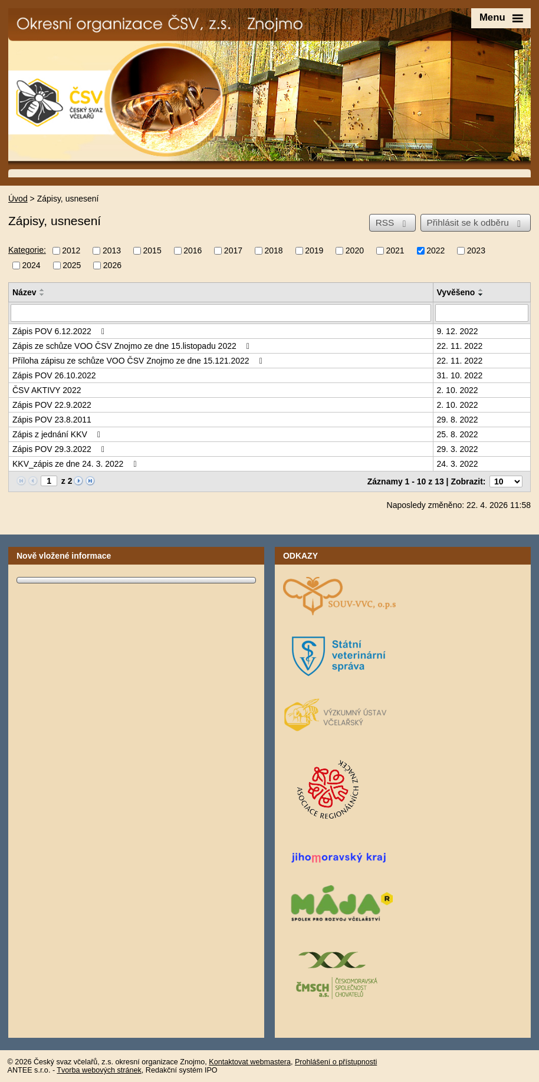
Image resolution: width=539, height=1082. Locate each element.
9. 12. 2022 (457, 331)
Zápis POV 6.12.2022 (60, 331)
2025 (72, 265)
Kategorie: (27, 250)
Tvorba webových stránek (99, 1070)
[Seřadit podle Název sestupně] (42, 294)
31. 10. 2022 (460, 375)
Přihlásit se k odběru (475, 222)
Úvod (18, 198)
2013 (112, 251)
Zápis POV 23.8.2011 (51, 419)
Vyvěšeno (456, 292)
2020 (355, 251)
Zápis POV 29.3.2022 (60, 449)
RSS (393, 222)
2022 (435, 251)
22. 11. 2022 (460, 346)
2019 (314, 251)
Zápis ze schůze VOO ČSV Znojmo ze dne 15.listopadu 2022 (132, 346)
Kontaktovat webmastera (250, 1062)
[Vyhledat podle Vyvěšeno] (481, 313)
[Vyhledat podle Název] (221, 313)
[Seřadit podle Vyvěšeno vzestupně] (481, 290)
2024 (31, 265)
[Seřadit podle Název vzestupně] (42, 290)
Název (24, 292)
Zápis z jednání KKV (58, 434)
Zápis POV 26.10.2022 (54, 375)
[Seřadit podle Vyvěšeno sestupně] (481, 294)
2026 (112, 265)
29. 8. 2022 (457, 419)
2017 (233, 251)
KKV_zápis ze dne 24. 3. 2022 (76, 464)
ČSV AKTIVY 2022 (46, 390)
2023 (476, 251)
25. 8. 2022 (457, 434)
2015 (152, 251)
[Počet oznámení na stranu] (505, 481)
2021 (395, 251)
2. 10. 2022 (457, 390)
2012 (71, 251)
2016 (192, 251)
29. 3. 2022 (457, 449)
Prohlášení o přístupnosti (336, 1062)
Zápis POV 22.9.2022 (51, 405)
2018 (274, 251)
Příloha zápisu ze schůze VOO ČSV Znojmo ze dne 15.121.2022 (139, 360)
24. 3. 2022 (457, 464)
